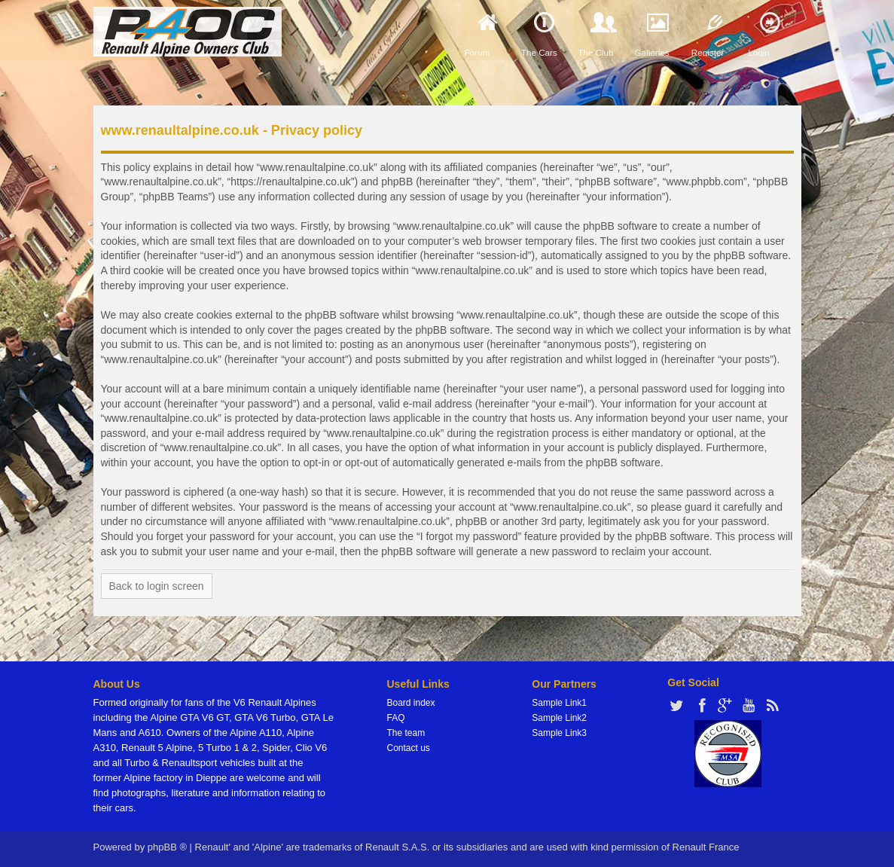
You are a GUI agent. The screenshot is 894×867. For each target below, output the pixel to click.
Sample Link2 (559, 718)
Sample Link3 (559, 733)
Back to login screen (156, 586)
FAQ (396, 718)
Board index (411, 703)
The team (406, 733)
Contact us (408, 748)
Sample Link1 (559, 703)
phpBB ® (167, 847)
